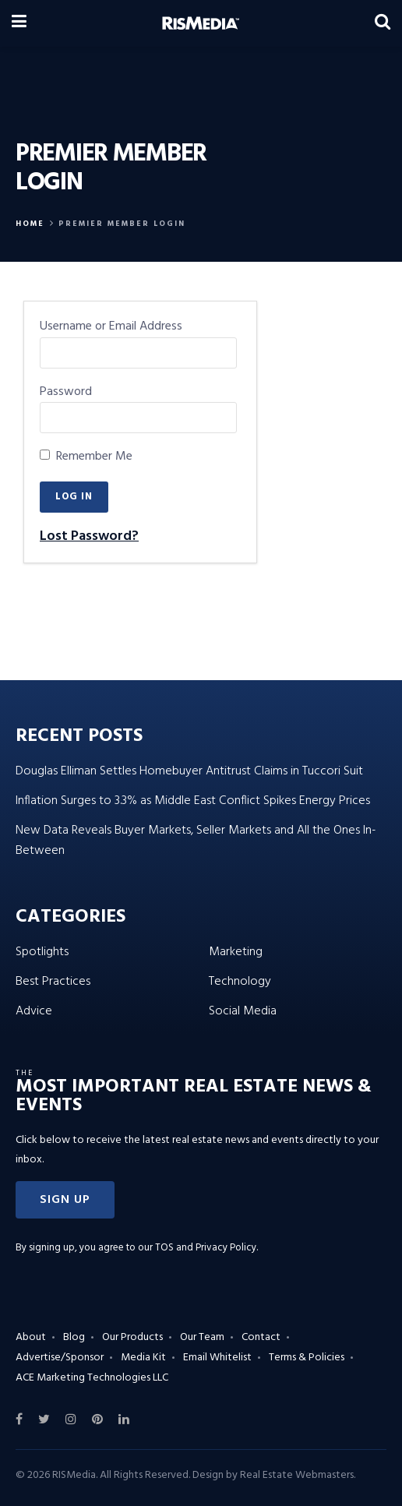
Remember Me (86, 457)
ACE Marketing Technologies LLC (92, 1378)
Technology (240, 982)
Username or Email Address (111, 327)
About (31, 1337)
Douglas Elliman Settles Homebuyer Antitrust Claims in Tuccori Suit (189, 771)
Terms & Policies (306, 1358)
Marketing (236, 952)
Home (30, 223)
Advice (34, 1011)
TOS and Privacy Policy (205, 1248)
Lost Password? (89, 536)
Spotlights (42, 952)
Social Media (243, 1011)
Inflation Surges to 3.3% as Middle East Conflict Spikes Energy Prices (193, 801)
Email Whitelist (217, 1358)
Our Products (132, 1337)
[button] (65, 1200)
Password (66, 392)
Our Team (202, 1337)
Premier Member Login (121, 223)
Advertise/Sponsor (60, 1358)
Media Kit (143, 1358)
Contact (261, 1337)
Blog (74, 1337)
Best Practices (53, 982)
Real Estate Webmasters (297, 1475)
